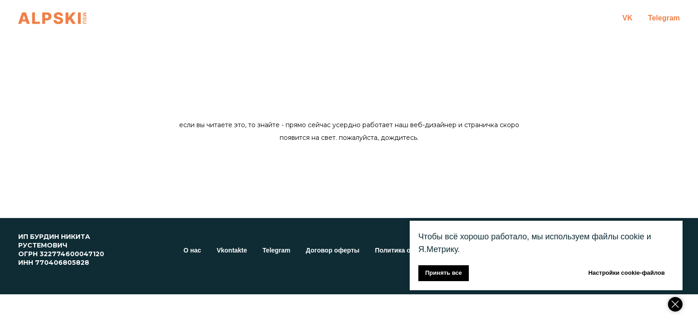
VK (628, 18)
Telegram (664, 18)
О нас (192, 250)
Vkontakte (231, 250)
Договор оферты (333, 250)
